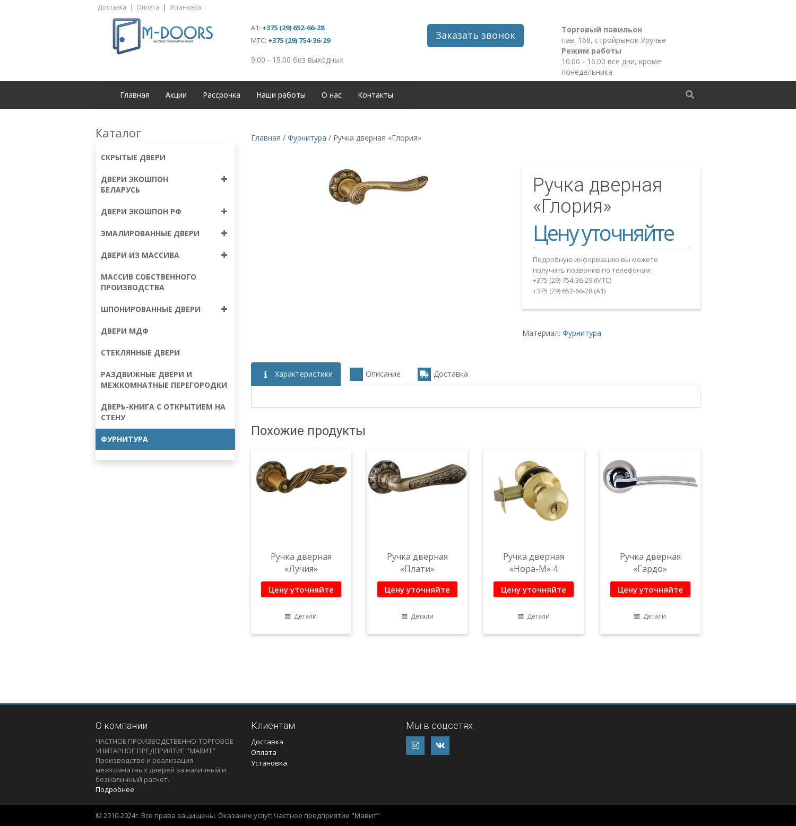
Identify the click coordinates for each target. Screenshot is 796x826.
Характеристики (296, 374)
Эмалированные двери (150, 233)
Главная (135, 95)
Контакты (375, 95)
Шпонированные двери (151, 309)
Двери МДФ (125, 331)
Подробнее (115, 789)
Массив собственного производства (148, 282)
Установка (185, 7)
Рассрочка (221, 95)
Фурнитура (124, 439)
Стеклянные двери (140, 352)
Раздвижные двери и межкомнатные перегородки (164, 379)
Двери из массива (140, 255)
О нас (332, 95)
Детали (301, 616)
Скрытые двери (133, 157)
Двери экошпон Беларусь (134, 184)
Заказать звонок (475, 35)
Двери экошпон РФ (141, 211)
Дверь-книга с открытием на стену (163, 412)
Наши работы (281, 95)
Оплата (147, 7)
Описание (375, 374)
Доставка (112, 7)
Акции (176, 95)
